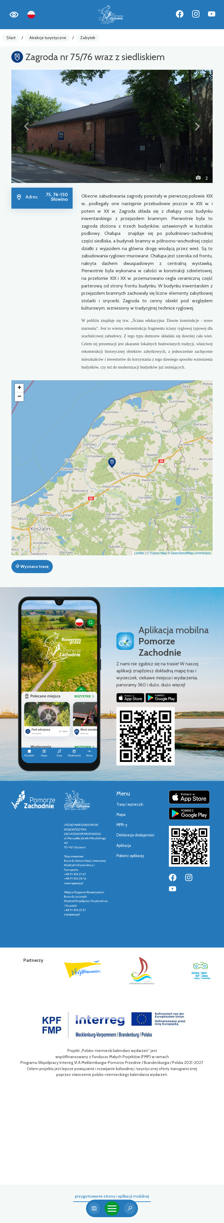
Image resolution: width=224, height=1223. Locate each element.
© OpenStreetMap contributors (189, 553)
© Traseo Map (156, 553)
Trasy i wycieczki (129, 804)
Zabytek (87, 37)
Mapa (120, 814)
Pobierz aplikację (130, 856)
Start (10, 37)
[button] (26, 126)
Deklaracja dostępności (135, 835)
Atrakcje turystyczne (47, 37)
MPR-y (121, 825)
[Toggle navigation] (112, 1208)
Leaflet (139, 553)
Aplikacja (123, 845)
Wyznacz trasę (31, 566)
